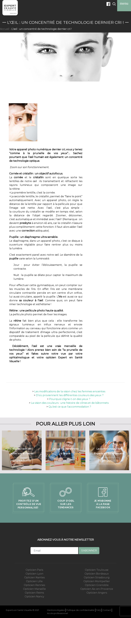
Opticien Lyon (34, 573)
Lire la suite (22, 460)
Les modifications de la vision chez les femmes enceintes (69, 391)
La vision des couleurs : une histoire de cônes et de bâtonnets (70, 402)
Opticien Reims (34, 592)
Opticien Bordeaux (97, 573)
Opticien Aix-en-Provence (96, 588)
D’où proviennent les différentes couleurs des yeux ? (69, 395)
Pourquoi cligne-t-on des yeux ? (69, 399)
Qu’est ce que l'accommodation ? (69, 406)
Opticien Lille (34, 581)
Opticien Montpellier (96, 581)
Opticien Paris (34, 569)
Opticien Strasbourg (97, 577)
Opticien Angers (96, 592)
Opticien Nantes (34, 577)
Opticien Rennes (34, 585)
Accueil (4, 28)
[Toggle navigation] (124, 3)
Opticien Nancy (34, 596)
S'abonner (89, 550)
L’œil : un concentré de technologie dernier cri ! (41, 28)
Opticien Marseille (34, 588)
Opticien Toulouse (96, 569)
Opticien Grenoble (97, 585)
